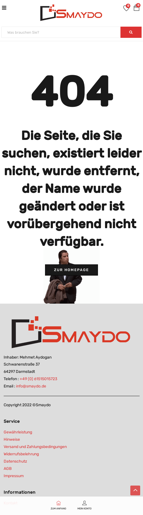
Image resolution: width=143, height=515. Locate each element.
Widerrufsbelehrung (21, 454)
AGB (8, 468)
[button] (136, 8)
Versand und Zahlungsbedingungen (35, 446)
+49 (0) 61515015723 (38, 379)
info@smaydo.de (31, 386)
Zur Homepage (71, 270)
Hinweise (12, 439)
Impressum (14, 476)
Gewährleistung (18, 432)
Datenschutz (15, 461)
